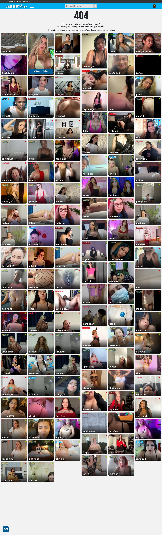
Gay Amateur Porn (24, 1)
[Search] (95, 6)
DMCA (6, 529)
